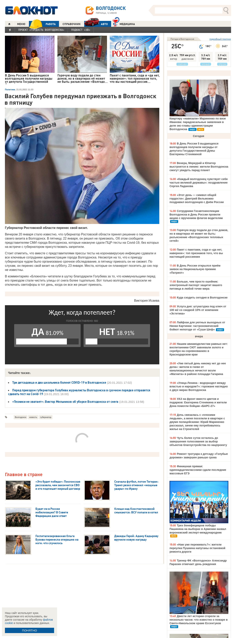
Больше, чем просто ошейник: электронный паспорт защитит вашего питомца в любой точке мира (196, 285)
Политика (10, 89)
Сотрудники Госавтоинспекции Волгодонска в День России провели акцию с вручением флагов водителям (196, 214)
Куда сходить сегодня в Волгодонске (202, 297)
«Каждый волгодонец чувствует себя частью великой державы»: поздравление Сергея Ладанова (199, 182)
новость (33, 417)
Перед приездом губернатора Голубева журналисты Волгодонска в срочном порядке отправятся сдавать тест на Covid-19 (79, 392)
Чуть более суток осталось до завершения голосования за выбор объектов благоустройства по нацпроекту (198, 441)
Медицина (124, 23)
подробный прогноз (220, 38)
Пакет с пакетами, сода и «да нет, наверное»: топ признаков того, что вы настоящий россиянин (196, 253)
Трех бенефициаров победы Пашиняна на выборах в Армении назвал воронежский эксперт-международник (198, 529)
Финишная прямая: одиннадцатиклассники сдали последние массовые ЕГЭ (198, 470)
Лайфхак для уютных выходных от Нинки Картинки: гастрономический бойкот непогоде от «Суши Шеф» (197, 326)
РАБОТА (42, 24)
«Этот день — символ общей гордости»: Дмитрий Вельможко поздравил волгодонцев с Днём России (197, 198)
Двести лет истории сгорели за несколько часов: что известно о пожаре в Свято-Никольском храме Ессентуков (199, 620)
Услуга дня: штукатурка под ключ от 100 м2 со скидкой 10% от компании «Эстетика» (198, 310)
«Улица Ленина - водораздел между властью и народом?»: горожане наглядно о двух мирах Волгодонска (199, 386)
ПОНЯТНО (29, 630)
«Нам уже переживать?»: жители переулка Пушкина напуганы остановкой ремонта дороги (197, 548)
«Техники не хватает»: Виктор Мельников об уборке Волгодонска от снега (65, 402)
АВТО (96, 24)
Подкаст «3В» (80, 29)
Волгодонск (20, 417)
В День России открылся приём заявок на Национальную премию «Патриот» (195, 269)
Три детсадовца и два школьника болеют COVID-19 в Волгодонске (59, 382)
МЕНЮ (21, 24)
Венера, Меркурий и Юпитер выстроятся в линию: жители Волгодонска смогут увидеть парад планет (199, 166)
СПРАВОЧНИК (72, 24)
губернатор (45, 417)
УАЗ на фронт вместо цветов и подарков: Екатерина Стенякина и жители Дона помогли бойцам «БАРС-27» (198, 402)
